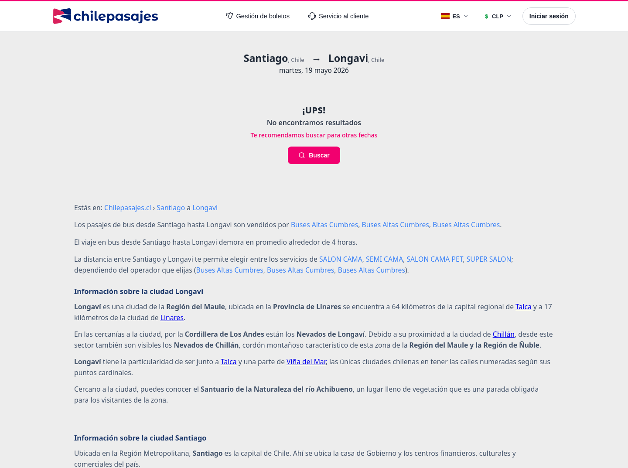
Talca (523, 306)
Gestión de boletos (258, 16)
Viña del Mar (306, 361)
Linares (172, 317)
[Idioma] (455, 16)
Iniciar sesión (549, 16)
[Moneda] (497, 16)
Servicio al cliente (338, 16)
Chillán (504, 334)
